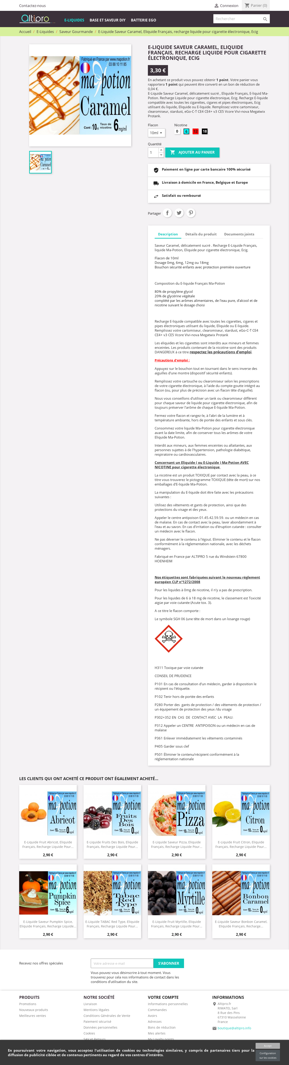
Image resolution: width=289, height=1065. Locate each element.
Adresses (155, 1021)
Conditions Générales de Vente (107, 1015)
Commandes (157, 1010)
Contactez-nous (32, 5)
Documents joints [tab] (239, 234)
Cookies (89, 1033)
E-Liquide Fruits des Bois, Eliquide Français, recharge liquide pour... (112, 844)
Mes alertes (156, 1033)
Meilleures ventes (32, 1015)
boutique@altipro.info (234, 1028)
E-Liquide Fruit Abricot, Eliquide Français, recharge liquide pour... (48, 844)
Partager (167, 212)
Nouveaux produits (33, 1010)
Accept (268, 1045)
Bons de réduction (162, 1027)
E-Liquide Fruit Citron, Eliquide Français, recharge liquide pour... (241, 844)
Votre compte (163, 997)
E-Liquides (74, 20)
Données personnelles (100, 1027)
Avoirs (152, 1015)
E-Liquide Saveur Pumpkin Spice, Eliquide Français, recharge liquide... (48, 924)
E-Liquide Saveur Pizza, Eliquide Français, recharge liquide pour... (176, 844)
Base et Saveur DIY (108, 20)
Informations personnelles (168, 1004)
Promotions (27, 1004)
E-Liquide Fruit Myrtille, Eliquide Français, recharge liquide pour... (176, 924)
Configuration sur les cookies (267, 1055)
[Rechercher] (241, 18)
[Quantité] (153, 152)
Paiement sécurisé (97, 1021)
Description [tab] (168, 234)
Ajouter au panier (192, 152)
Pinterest (190, 212)
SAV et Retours (95, 1039)
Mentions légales (96, 1010)
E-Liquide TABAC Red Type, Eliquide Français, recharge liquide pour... (112, 924)
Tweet (179, 212)
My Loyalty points (161, 1039)
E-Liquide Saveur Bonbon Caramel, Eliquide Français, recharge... (241, 924)
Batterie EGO (143, 20)
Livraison (90, 1004)
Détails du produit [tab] (201, 234)
